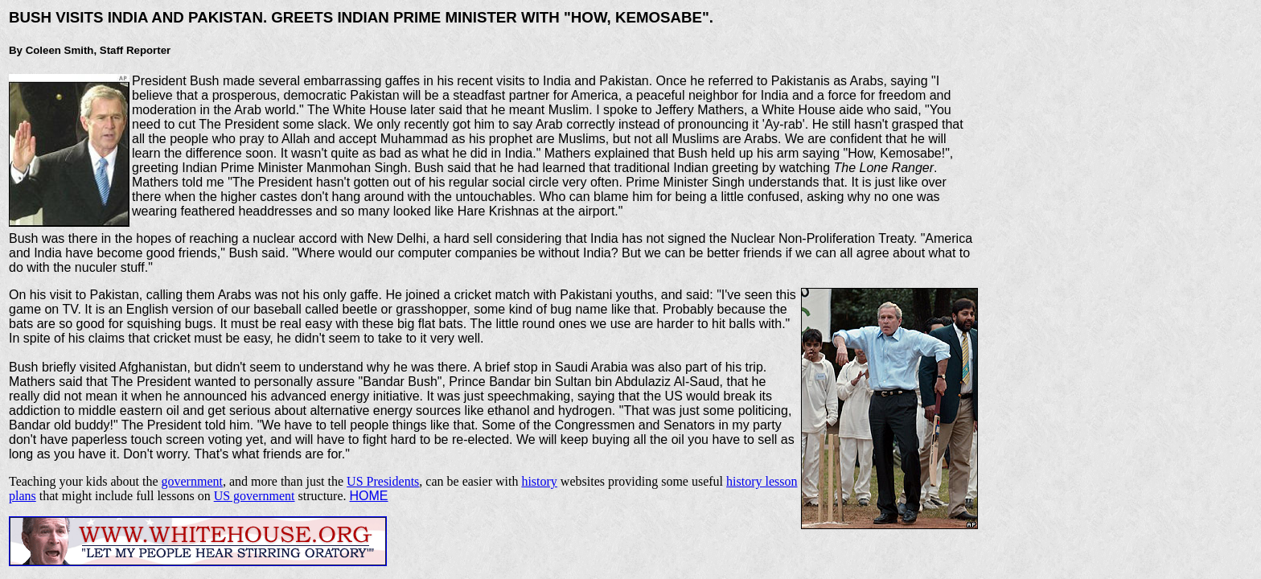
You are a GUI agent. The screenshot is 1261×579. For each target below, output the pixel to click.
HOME (369, 496)
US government (254, 496)
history (539, 481)
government (192, 481)
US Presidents (383, 481)
